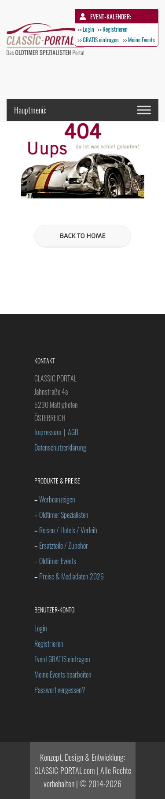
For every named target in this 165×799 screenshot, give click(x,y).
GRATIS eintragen (101, 39)
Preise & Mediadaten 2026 (71, 576)
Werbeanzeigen (57, 499)
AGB (73, 432)
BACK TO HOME (83, 236)
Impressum (47, 432)
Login (88, 29)
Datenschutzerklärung (60, 447)
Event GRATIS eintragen (62, 659)
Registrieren (115, 29)
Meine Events (141, 39)
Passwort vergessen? (59, 690)
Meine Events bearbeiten (63, 674)
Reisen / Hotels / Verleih (68, 530)
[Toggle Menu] (144, 110)
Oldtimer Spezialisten (63, 514)
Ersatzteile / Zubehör (63, 545)
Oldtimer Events (57, 561)
